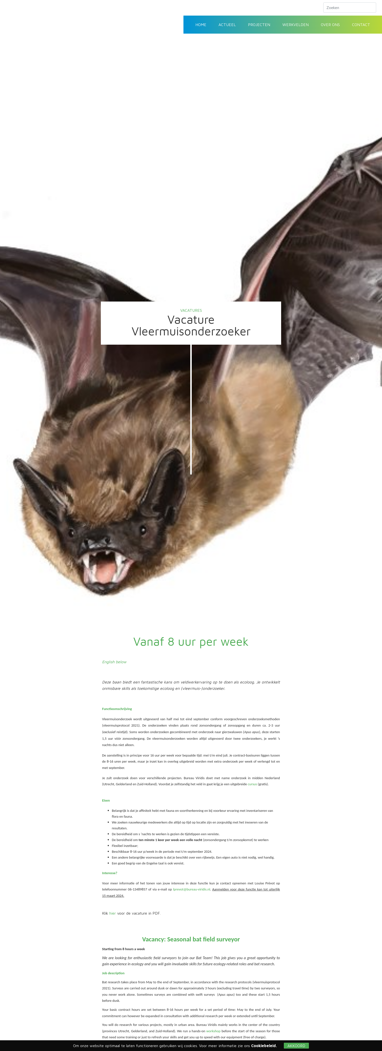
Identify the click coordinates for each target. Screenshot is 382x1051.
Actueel (227, 24)
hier (113, 913)
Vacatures (191, 310)
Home (200, 24)
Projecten (259, 24)
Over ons (330, 24)
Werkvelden (295, 24)
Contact (361, 24)
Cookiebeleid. (264, 1045)
